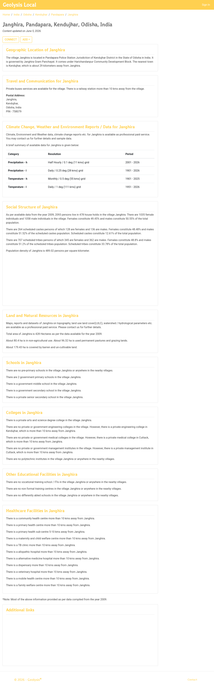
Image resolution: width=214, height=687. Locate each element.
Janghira (73, 14)
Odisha (27, 14)
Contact (192, 679)
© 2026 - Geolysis (28, 680)
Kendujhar (41, 14)
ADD (25, 39)
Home (6, 14)
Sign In (206, 4)
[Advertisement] (80, 278)
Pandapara (57, 14)
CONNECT (11, 39)
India (17, 14)
